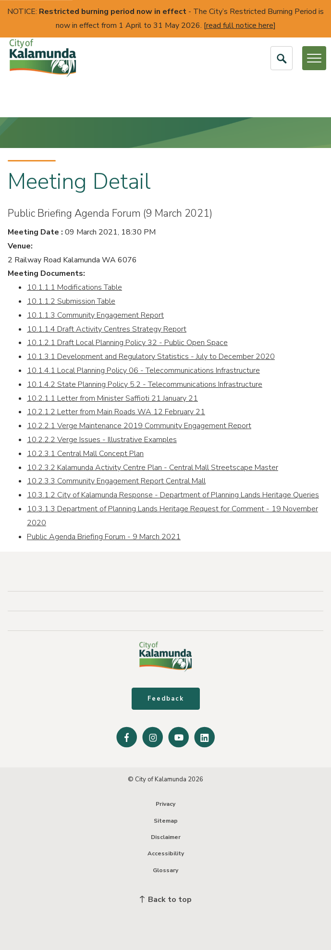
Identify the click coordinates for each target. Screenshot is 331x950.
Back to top (166, 899)
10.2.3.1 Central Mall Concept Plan (85, 453)
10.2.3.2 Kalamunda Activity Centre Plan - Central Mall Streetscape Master (152, 467)
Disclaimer (166, 837)
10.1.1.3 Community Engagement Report (95, 315)
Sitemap (166, 821)
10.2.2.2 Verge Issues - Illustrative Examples (102, 439)
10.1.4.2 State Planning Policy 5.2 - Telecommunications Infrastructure (144, 384)
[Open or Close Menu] (314, 58)
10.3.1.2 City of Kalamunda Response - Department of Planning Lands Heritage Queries (173, 495)
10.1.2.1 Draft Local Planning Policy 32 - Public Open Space (127, 342)
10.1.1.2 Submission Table (71, 301)
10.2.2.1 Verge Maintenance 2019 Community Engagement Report (139, 425)
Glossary (165, 870)
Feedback (165, 698)
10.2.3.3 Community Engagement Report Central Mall (116, 481)
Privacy (165, 804)
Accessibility (165, 853)
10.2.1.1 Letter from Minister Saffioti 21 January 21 (112, 398)
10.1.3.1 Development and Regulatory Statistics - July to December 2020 (151, 356)
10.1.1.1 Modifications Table (74, 287)
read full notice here (239, 25)
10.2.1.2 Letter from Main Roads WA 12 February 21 (116, 412)
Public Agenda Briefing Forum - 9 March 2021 (104, 536)
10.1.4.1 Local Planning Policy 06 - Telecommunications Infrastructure (143, 370)
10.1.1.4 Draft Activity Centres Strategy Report (106, 329)
